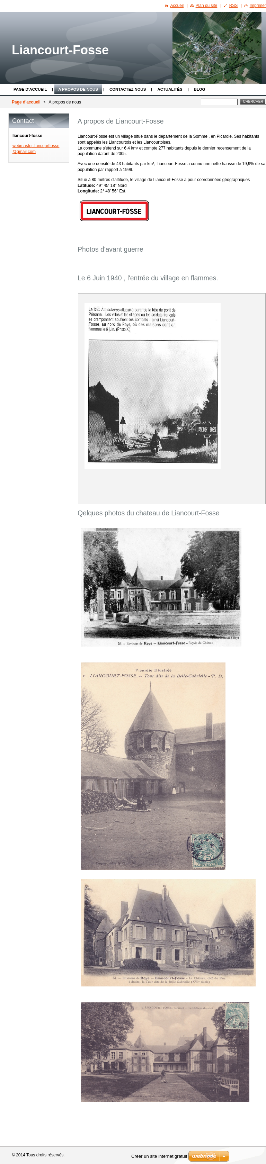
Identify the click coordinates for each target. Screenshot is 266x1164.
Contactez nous (127, 89)
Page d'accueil (30, 89)
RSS (233, 5)
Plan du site (207, 5)
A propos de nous (78, 89)
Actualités (169, 89)
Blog (199, 89)
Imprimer (258, 5)
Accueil (177, 5)
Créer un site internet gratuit (159, 1156)
